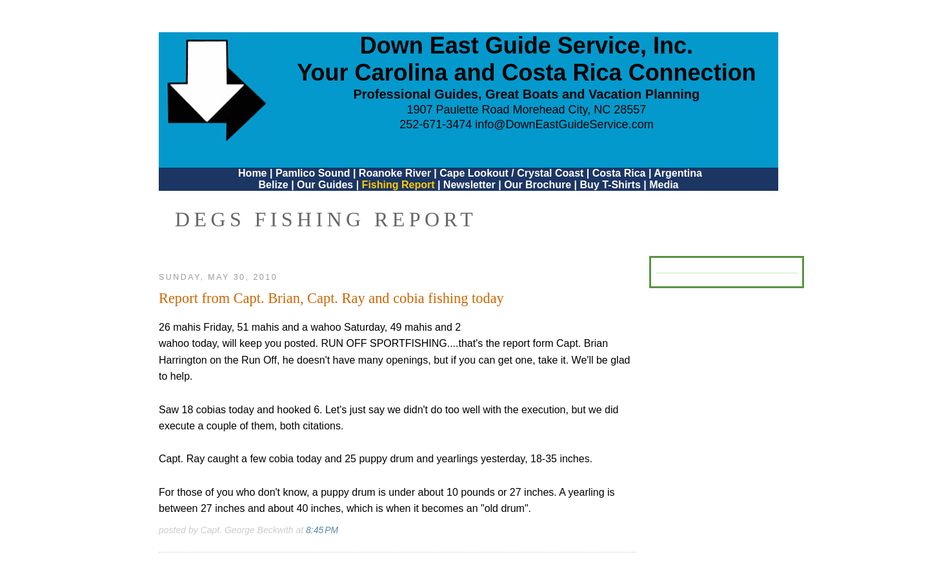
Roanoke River (395, 173)
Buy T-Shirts (610, 184)
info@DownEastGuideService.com (564, 124)
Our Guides (325, 184)
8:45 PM (322, 530)
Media (663, 184)
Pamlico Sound (313, 173)
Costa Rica (619, 173)
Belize (273, 184)
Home (252, 173)
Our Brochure (537, 184)
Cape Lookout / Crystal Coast (511, 173)
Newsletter (469, 184)
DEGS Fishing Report (326, 219)
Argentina (678, 173)
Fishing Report (400, 184)
